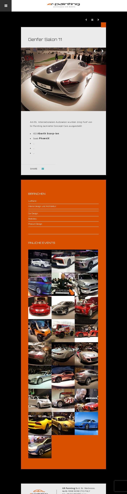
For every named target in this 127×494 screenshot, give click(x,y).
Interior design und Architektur (42, 206)
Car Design (33, 213)
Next (102, 51)
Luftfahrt (32, 201)
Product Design (35, 224)
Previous (95, 51)
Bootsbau (32, 219)
